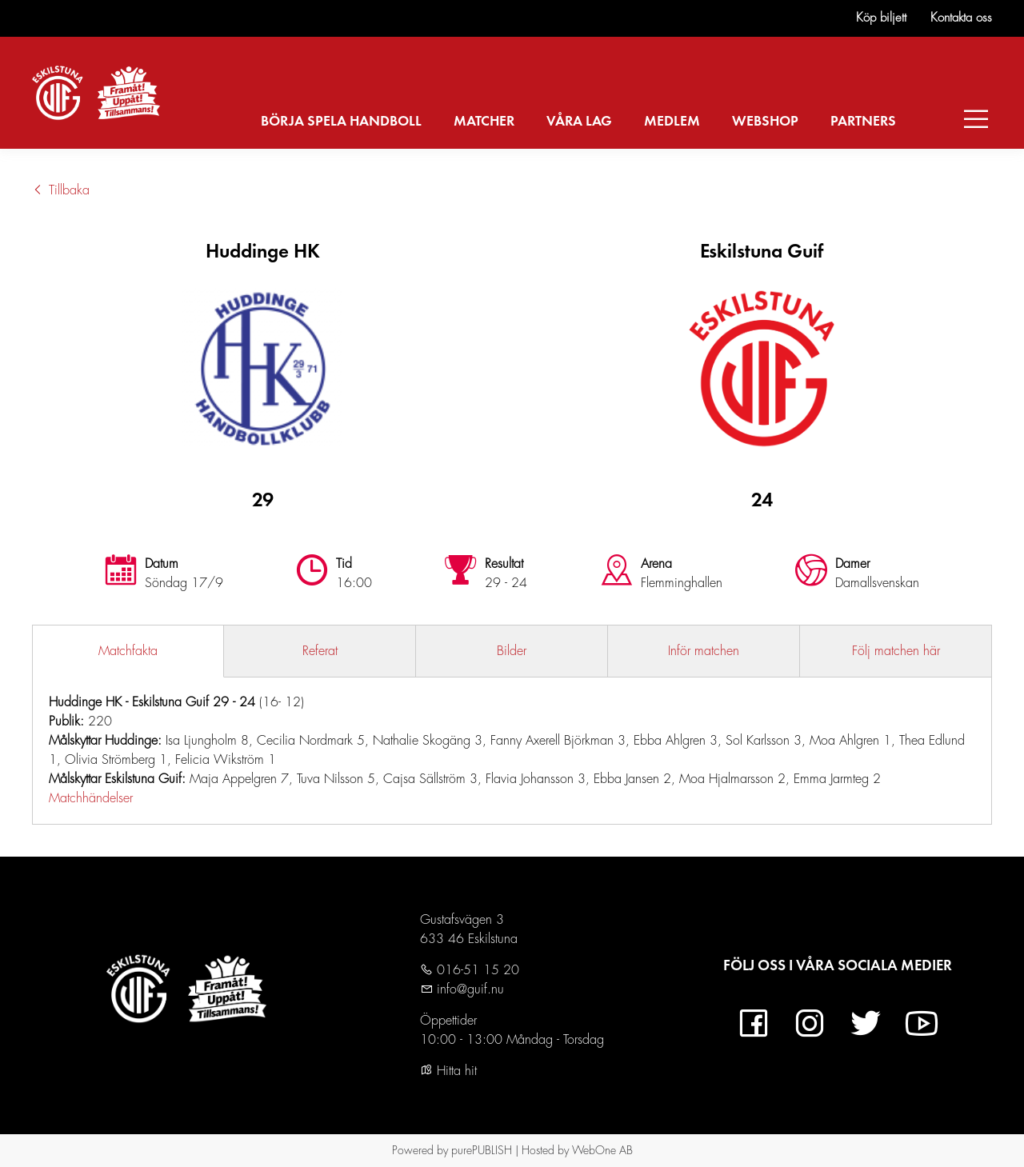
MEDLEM (672, 121)
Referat (320, 651)
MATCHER (484, 121)
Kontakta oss (961, 18)
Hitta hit (448, 1071)
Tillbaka (61, 190)
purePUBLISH (481, 1150)
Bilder (511, 651)
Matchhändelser (91, 798)
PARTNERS (863, 121)
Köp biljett (881, 18)
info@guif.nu (468, 989)
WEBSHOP (765, 121)
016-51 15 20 (476, 970)
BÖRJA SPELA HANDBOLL (341, 121)
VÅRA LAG (579, 121)
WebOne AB (602, 1150)
